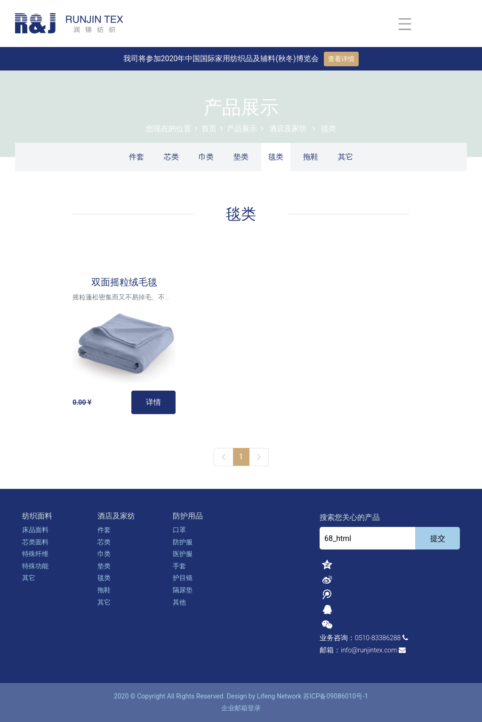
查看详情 (341, 59)
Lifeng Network (279, 696)
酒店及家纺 (288, 128)
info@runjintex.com (369, 650)
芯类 (171, 156)
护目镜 (183, 577)
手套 (179, 566)
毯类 (328, 128)
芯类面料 (35, 542)
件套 (136, 156)
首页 (209, 128)
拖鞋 (310, 156)
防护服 (183, 542)
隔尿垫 (183, 590)
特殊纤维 (35, 553)
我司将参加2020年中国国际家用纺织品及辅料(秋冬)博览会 (222, 58)
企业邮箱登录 (241, 708)
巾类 (206, 156)
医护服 (183, 553)
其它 (345, 156)
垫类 (241, 156)
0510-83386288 (378, 638)
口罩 (179, 530)
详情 (153, 402)
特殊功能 (35, 566)
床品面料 (35, 530)
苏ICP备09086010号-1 (335, 696)
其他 (179, 602)
